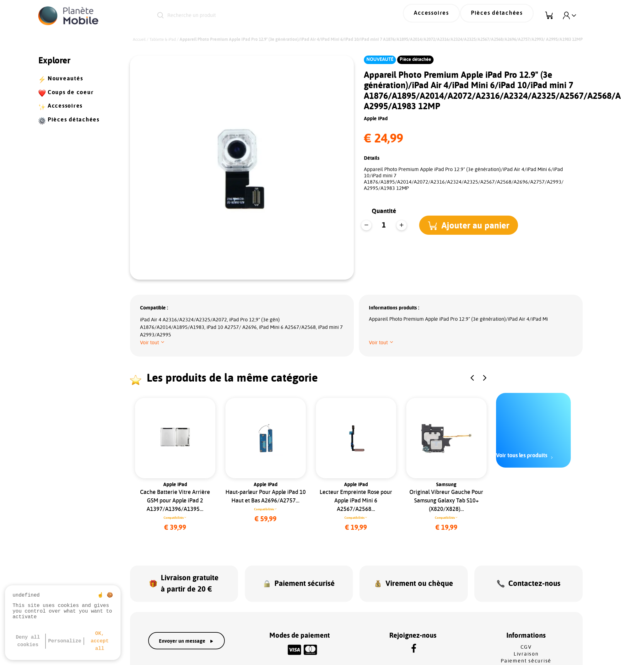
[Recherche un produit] (256, 15)
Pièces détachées (502, 15)
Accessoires (448, 15)
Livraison (526, 643)
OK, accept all (100, 641)
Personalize (64, 641)
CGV (526, 637)
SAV (526, 657)
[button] (471, 225)
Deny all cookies (28, 641)
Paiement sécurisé (526, 650)
